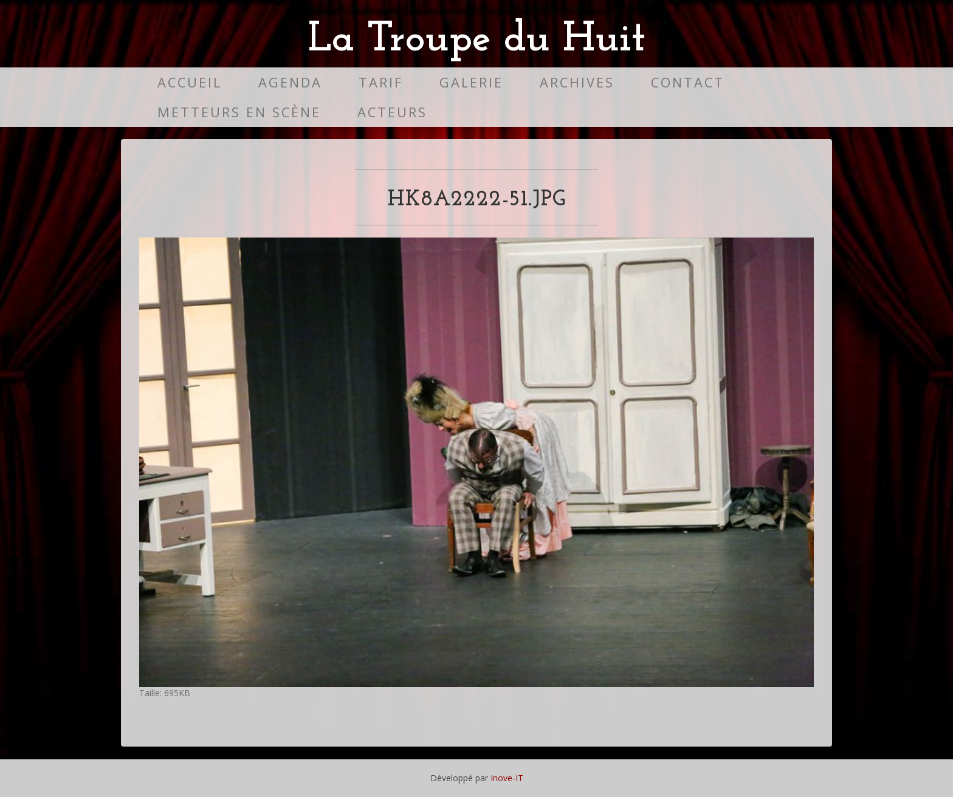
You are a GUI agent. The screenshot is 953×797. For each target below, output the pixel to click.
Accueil (189, 82)
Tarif (381, 82)
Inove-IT (506, 778)
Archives (577, 82)
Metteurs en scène (239, 112)
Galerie (471, 82)
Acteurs (392, 112)
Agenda (290, 82)
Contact (687, 82)
